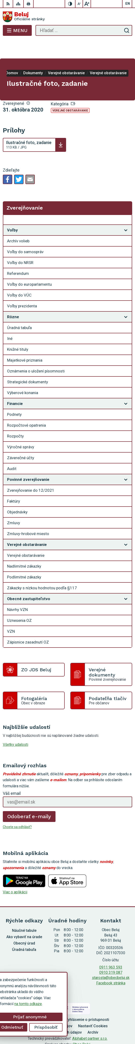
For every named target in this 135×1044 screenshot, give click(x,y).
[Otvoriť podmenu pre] (126, 211)
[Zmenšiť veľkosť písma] (79, 4)
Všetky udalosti (15, 725)
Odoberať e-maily (29, 798)
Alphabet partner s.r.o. (89, 1019)
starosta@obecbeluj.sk (111, 959)
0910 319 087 (110, 953)
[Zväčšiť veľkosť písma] (87, 4)
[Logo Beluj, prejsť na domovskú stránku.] (67, 16)
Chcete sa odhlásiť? (17, 808)
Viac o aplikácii (15, 873)
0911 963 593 (110, 948)
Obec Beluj (81, 1025)
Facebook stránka (110, 964)
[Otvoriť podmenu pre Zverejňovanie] (126, 202)
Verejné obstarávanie (70, 91)
